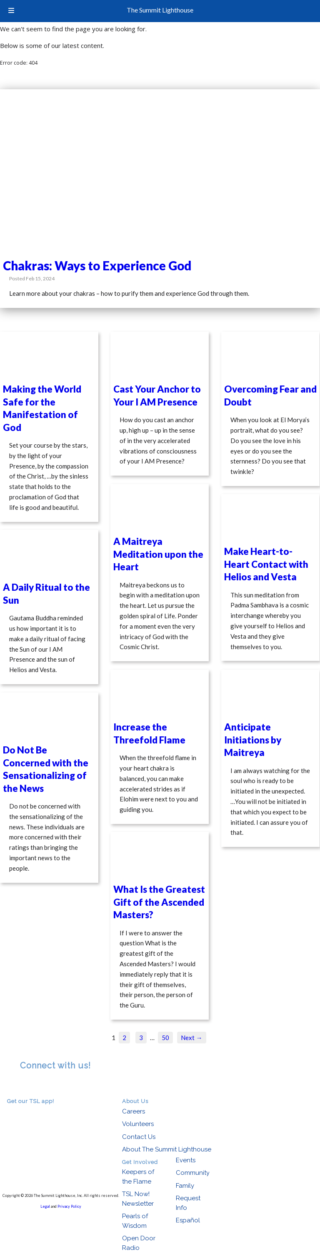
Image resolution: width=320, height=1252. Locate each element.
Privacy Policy (69, 1206)
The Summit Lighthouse (160, 10)
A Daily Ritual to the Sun (46, 593)
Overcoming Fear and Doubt (270, 395)
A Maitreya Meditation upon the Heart (158, 554)
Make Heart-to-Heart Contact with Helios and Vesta (266, 564)
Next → (191, 1037)
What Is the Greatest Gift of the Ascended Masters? (159, 902)
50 (165, 1037)
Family (185, 1185)
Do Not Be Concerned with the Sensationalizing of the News (45, 769)
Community (193, 1172)
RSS (25, 1085)
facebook (37, 1085)
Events (185, 1160)
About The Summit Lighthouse (166, 1149)
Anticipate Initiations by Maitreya (252, 739)
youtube (48, 1085)
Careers (133, 1111)
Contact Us (138, 1137)
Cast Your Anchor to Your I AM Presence (157, 395)
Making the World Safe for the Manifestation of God (42, 408)
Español (188, 1220)
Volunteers (138, 1124)
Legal (45, 1206)
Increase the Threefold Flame (149, 733)
